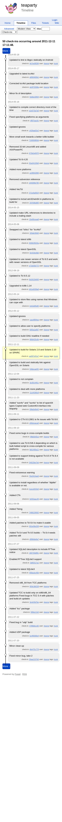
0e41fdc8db (34, 253)
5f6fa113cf (35, 612)
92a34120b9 (34, 163)
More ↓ (6, 666)
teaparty (29, 5)
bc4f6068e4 (34, 636)
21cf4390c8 (34, 393)
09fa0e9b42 (34, 409)
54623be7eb (34, 463)
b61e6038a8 (34, 289)
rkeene (46, 63)
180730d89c (34, 553)
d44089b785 (34, 183)
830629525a (34, 243)
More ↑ (6, 51)
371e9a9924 (34, 193)
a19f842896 (34, 173)
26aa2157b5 (34, 659)
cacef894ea (34, 320)
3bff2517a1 (34, 563)
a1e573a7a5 (34, 111)
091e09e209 (34, 526)
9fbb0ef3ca (34, 437)
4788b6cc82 (34, 626)
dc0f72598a (34, 87)
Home (8, 23)
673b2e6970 (34, 153)
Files (33, 23)
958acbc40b (34, 573)
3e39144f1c (34, 383)
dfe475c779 (34, 649)
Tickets (45, 23)
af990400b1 (34, 77)
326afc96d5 (34, 233)
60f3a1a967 (34, 330)
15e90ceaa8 (34, 219)
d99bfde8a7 (34, 539)
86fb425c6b (34, 339)
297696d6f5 (34, 203)
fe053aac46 (34, 499)
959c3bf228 (34, 586)
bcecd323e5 (34, 489)
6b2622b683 (34, 279)
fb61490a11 (34, 450)
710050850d (34, 140)
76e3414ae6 (34, 476)
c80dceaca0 (34, 423)
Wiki (57, 23)
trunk (56, 63)
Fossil (18, 674)
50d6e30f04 (34, 97)
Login (54, 20)
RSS (24, 674)
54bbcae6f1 (34, 369)
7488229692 (34, 513)
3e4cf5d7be (34, 602)
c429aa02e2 (34, 131)
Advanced (9, 28)
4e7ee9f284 (34, 63)
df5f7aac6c (34, 121)
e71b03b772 (34, 266)
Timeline (21, 23)
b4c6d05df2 (34, 306)
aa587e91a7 (34, 356)
